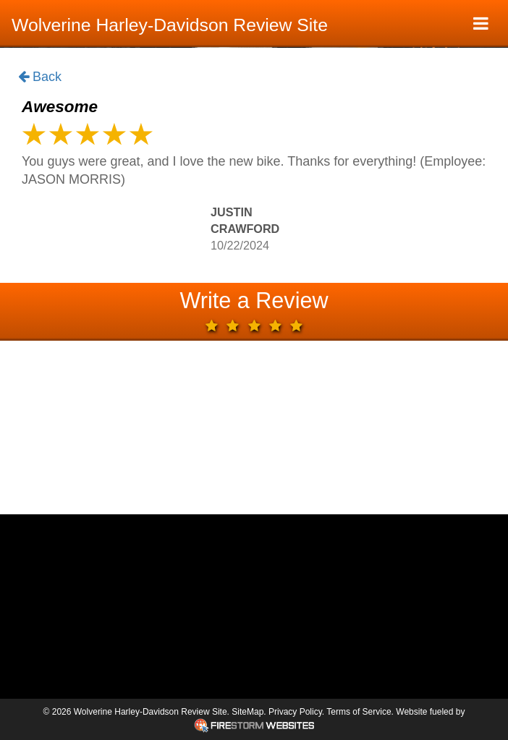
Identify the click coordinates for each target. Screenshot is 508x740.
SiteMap (247, 712)
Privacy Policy (295, 712)
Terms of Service (358, 712)
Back (40, 77)
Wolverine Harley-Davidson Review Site (170, 25)
